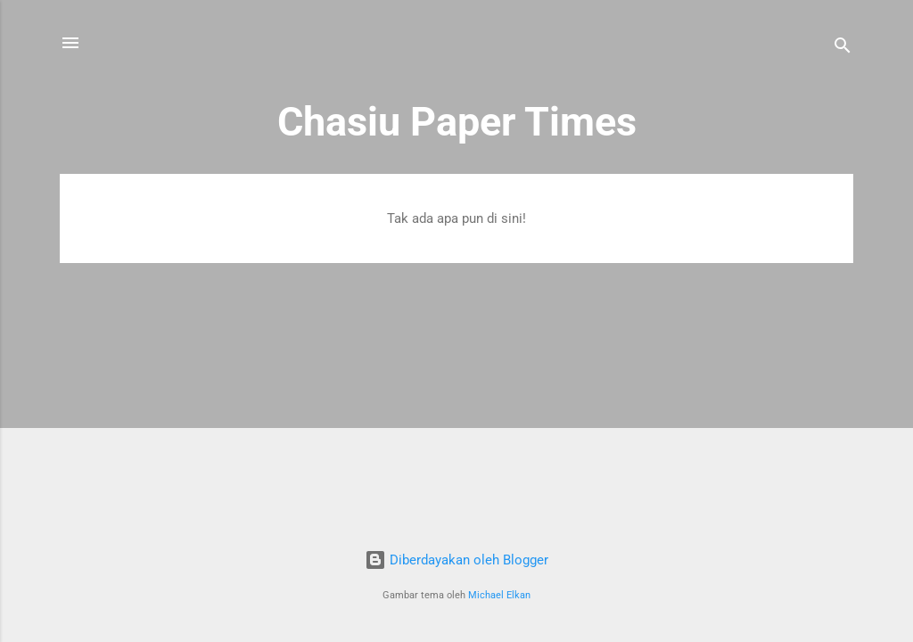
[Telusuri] (842, 48)
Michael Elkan (499, 595)
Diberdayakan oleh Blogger (456, 560)
